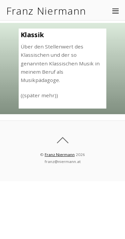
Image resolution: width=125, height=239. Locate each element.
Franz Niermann (60, 154)
